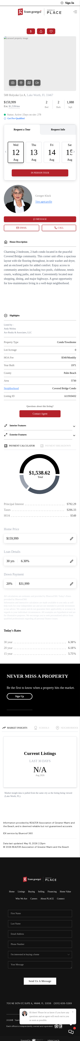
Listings (21, 890)
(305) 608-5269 (63, 1002)
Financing (52, 890)
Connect (61, 897)
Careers (33, 897)
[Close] (72, 1012)
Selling (41, 890)
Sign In (67, 2)
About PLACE (47, 897)
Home (11, 890)
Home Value (65, 890)
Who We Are (21, 897)
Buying (31, 890)
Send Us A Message (40, 979)
